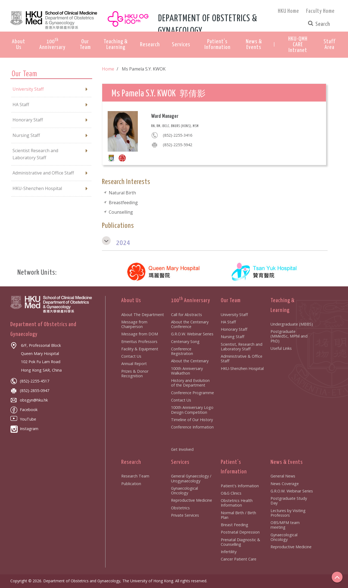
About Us (131, 300)
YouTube (23, 419)
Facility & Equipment (139, 348)
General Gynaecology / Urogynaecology (191, 478)
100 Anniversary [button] (52, 44)
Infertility (229, 551)
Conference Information (192, 427)
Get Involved (182, 449)
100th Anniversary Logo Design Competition (192, 410)
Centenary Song (185, 341)
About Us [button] (18, 44)
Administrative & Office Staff (241, 358)
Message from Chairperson (134, 324)
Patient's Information (240, 485)
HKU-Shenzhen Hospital (242, 368)
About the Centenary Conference (190, 324)
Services (180, 462)
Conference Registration (182, 351)
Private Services (185, 515)
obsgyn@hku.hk (29, 400)
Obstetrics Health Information (237, 503)
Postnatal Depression (240, 532)
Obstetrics (180, 507)
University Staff (234, 314)
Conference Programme (192, 392)
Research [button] (150, 44)
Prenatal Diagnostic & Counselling (240, 542)
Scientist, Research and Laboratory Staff (241, 346)
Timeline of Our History (192, 419)
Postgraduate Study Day (289, 501)
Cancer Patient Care (238, 559)
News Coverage (285, 483)
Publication (131, 483)
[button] (297, 45)
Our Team (231, 300)
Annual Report (134, 363)
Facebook (24, 409)
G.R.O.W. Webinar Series (192, 333)
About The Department (142, 314)
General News (283, 476)
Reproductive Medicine (191, 500)
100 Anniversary (190, 300)
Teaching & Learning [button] (116, 44)
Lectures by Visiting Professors (288, 513)
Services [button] (181, 44)
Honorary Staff (234, 329)
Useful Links (281, 348)
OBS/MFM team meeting (285, 525)
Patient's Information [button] (217, 44)
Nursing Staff (232, 336)
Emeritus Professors (139, 341)
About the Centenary (190, 360)
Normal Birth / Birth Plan (238, 515)
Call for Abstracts (186, 314)
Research (131, 462)
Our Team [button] (85, 44)
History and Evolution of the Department (190, 383)
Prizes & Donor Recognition (134, 373)
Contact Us (131, 356)
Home (108, 69)
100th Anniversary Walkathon (187, 371)
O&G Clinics (231, 493)
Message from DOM (139, 333)
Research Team (135, 476)
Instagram (24, 428)
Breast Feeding (234, 524)
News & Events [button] (254, 44)
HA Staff (228, 321)
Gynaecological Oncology (184, 490)
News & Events (287, 462)
